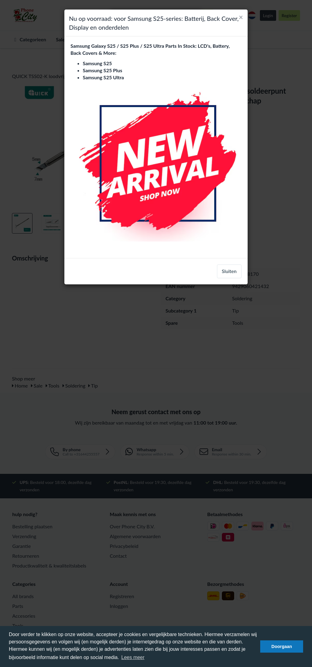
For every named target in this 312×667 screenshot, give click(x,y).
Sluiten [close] (229, 271)
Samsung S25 (97, 63)
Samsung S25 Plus (102, 70)
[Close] (241, 17)
